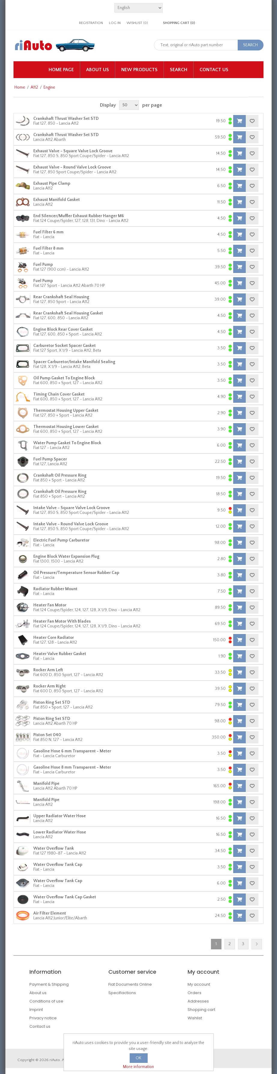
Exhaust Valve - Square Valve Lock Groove (73, 151)
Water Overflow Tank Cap (57, 864)
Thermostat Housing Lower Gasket (66, 426)
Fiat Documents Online (130, 984)
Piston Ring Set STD (51, 702)
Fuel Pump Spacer (50, 459)
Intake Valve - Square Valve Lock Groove (71, 507)
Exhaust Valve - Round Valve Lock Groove (72, 167)
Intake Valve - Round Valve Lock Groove (70, 524)
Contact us (214, 69)
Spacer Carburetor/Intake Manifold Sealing (74, 362)
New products (139, 69)
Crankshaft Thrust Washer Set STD (66, 118)
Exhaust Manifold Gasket (56, 199)
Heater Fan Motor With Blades (62, 621)
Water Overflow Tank (53, 848)
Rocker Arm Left (48, 670)
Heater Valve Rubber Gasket (59, 653)
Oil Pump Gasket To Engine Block (64, 378)
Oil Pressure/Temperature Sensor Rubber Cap (76, 572)
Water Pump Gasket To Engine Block (67, 443)
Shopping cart (201, 1009)
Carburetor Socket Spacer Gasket (64, 345)
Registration (91, 23)
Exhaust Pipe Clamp (51, 183)
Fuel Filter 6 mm (48, 232)
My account (199, 984)
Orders (194, 993)
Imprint (36, 1009)
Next (256, 944)
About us (97, 69)
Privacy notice (43, 1018)
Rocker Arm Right (49, 686)
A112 (34, 87)
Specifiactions (122, 993)
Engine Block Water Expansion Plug (66, 556)
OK (138, 1058)
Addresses (198, 1001)
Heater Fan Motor (49, 605)
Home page (61, 69)
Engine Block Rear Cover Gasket (63, 329)
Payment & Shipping (49, 984)
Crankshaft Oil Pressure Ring (59, 475)
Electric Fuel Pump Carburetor (61, 540)
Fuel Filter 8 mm (48, 248)
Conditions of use (46, 1001)
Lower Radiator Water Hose (59, 832)
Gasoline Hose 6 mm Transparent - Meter (72, 751)
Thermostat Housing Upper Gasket (65, 410)
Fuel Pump (43, 264)
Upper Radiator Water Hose (59, 816)
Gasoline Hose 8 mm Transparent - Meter (72, 767)
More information (138, 1066)
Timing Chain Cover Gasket (59, 394)
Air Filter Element (49, 913)
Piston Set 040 (47, 735)
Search (178, 69)
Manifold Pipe (46, 783)
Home (19, 87)
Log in (115, 23)
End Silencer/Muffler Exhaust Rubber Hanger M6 (78, 216)
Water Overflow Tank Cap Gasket (64, 897)
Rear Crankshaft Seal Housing (61, 297)
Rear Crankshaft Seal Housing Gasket (68, 313)
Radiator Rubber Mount (55, 589)
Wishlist (195, 1018)
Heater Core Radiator (53, 637)
